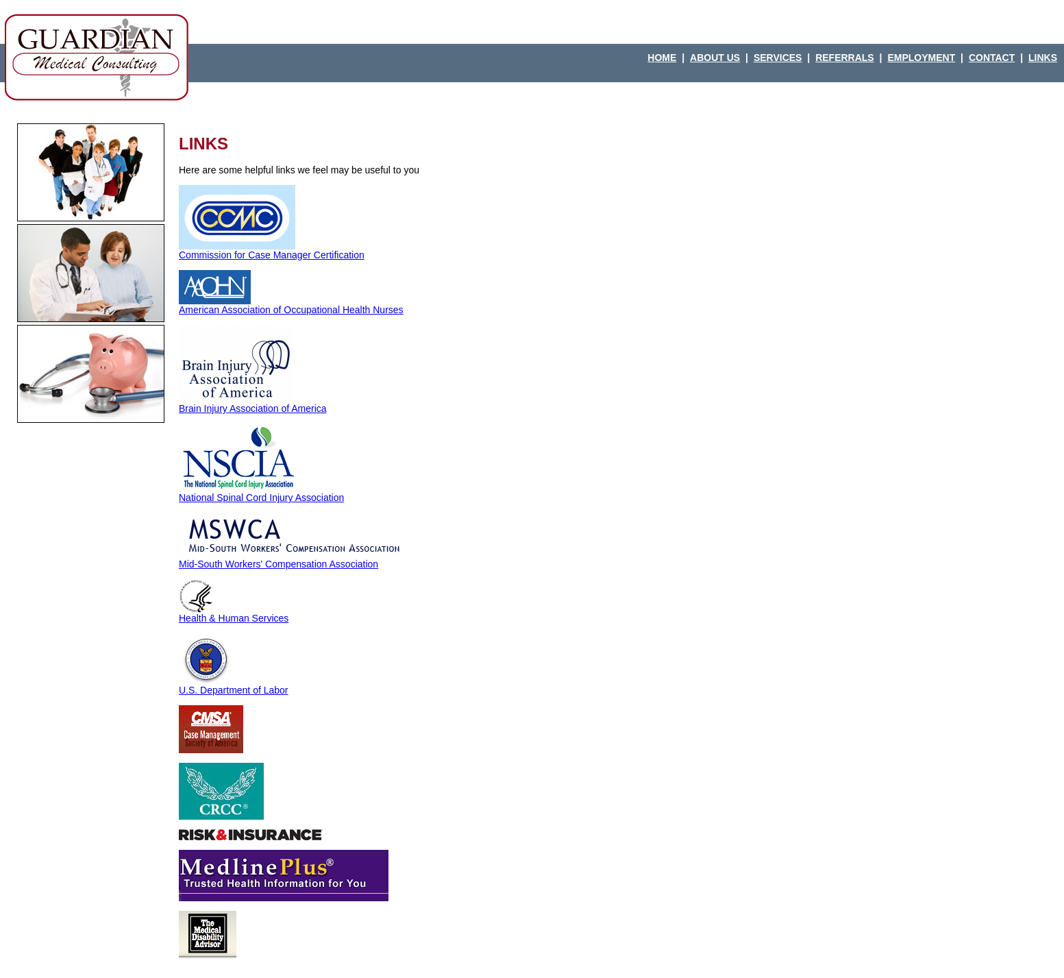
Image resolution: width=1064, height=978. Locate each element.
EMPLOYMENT (921, 57)
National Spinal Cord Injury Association (261, 493)
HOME (661, 57)
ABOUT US (715, 57)
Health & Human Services (233, 614)
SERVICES (778, 57)
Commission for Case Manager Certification (271, 250)
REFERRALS (844, 57)
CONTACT (992, 57)
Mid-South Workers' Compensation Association (294, 560)
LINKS (1042, 57)
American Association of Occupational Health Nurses (291, 305)
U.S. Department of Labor (233, 686)
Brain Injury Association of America (253, 404)
